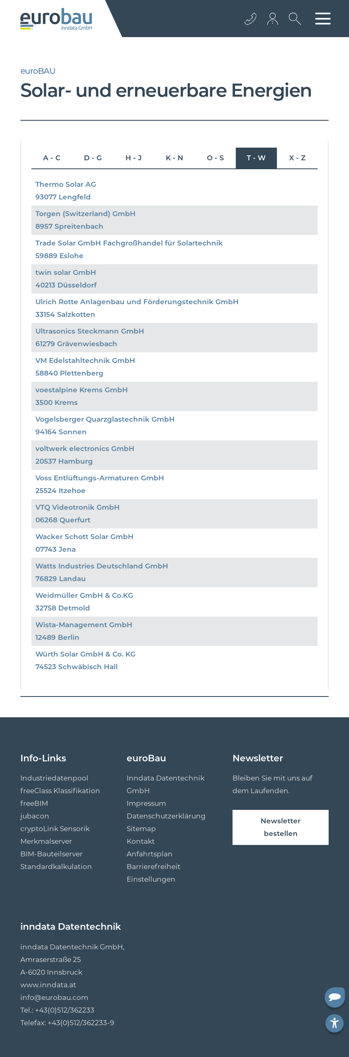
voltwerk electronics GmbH (84, 448)
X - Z (297, 158)
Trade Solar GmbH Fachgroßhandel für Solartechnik (129, 243)
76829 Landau (60, 579)
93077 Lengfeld (63, 197)
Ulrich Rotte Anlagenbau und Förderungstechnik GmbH (137, 302)
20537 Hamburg (64, 461)
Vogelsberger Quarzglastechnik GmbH (105, 419)
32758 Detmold (62, 608)
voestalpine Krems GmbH (81, 390)
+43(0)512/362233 (64, 1010)
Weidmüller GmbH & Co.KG (84, 595)
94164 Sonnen (61, 432)
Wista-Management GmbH (83, 625)
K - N (174, 158)
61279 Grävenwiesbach (76, 344)
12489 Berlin (57, 637)
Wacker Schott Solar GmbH (84, 537)
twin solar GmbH (65, 272)
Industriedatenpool (54, 778)
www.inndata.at (48, 985)
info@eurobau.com (54, 997)
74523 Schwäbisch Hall (76, 667)
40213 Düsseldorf (66, 285)
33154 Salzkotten (65, 314)
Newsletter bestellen (281, 827)
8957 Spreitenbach (69, 226)
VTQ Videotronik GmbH (77, 507)
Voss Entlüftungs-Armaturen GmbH (99, 478)
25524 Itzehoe (60, 490)
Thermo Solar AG (65, 184)
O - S (215, 158)
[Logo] (56, 19)
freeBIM (34, 803)
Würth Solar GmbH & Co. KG (85, 654)
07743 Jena (55, 549)
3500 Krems (56, 402)
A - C (51, 158)
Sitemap (141, 829)
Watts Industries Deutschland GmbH (101, 566)
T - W (256, 158)
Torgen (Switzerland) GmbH (85, 214)
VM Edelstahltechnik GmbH (85, 360)
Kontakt (141, 841)
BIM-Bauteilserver (51, 854)
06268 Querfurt (62, 520)
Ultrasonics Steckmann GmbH (89, 331)
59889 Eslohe (59, 256)
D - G (93, 158)
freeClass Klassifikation (60, 791)
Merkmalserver (46, 841)
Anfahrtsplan (150, 854)
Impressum (146, 803)
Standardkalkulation (56, 866)
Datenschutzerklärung (166, 816)
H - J (133, 158)
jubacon (34, 816)
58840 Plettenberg (69, 373)
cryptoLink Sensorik (55, 829)
